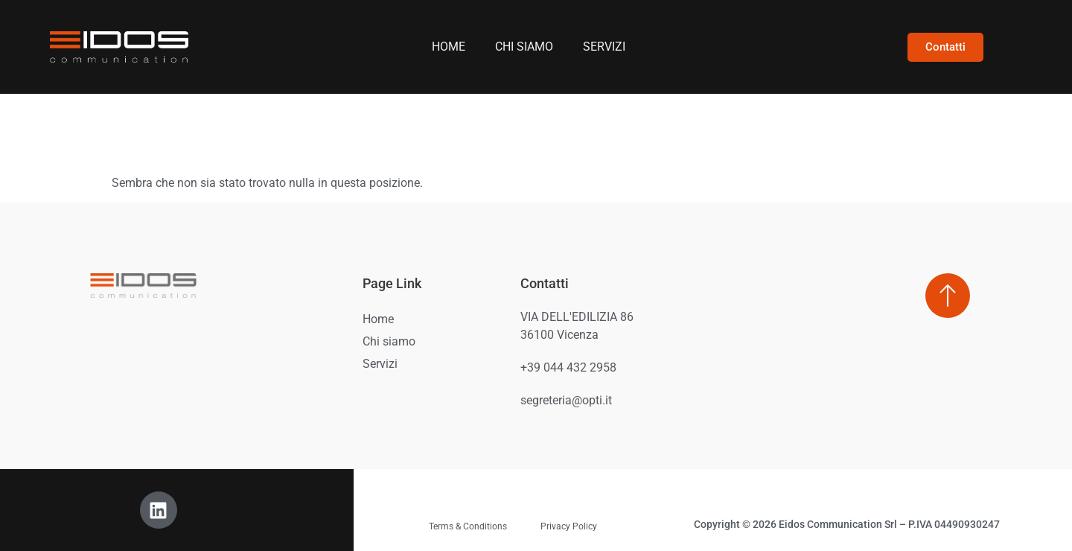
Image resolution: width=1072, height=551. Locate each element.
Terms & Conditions (468, 526)
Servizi (604, 46)
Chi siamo (524, 46)
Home (448, 46)
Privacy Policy (568, 526)
